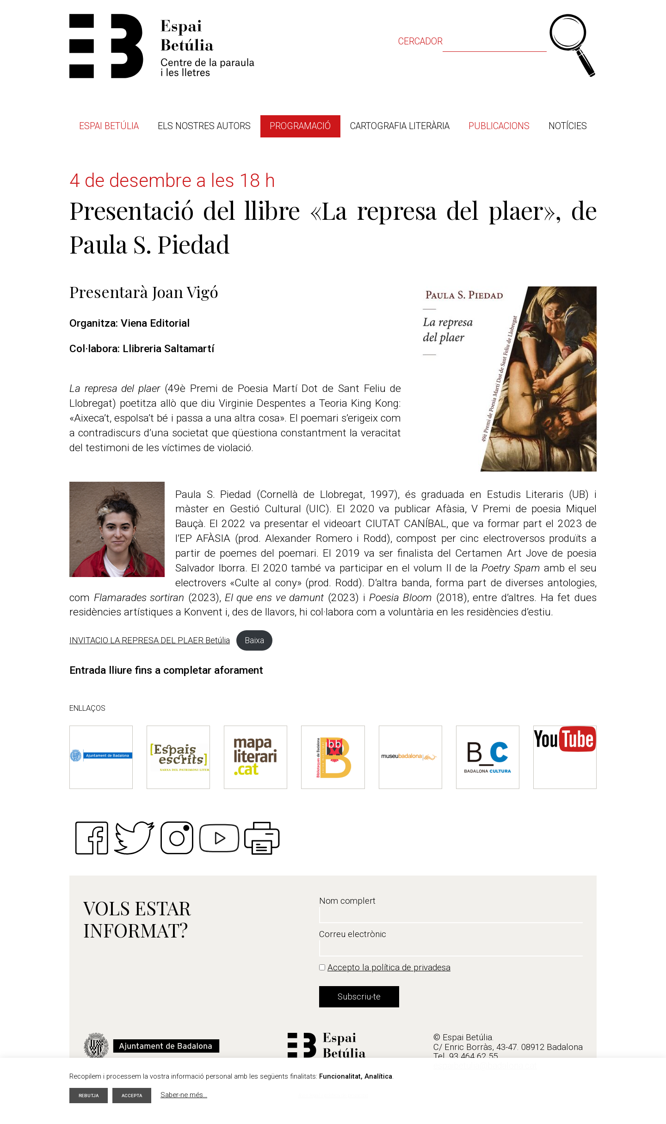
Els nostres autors (204, 126)
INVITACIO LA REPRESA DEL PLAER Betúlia (149, 640)
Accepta (135, 1094)
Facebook (91, 838)
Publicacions (499, 126)
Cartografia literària (400, 126)
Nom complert (347, 901)
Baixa (254, 640)
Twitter (134, 838)
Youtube (219, 838)
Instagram (176, 838)
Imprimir (261, 838)
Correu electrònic (352, 934)
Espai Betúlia (109, 126)
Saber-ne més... (189, 1094)
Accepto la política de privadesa (388, 968)
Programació (300, 126)
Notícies (568, 126)
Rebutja (90, 1094)
